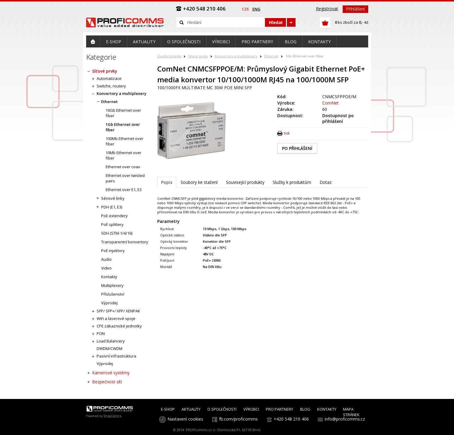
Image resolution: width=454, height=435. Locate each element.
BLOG (305, 409)
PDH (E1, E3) (111, 207)
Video (106, 268)
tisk (287, 133)
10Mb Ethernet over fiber (123, 155)
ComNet (330, 103)
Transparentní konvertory (124, 242)
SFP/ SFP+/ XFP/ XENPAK (118, 311)
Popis (166, 182)
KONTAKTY (326, 409)
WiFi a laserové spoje (116, 318)
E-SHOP (168, 409)
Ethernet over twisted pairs (125, 178)
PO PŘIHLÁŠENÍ (297, 148)
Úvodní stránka (169, 56)
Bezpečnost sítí (107, 382)
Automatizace (109, 78)
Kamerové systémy (111, 373)
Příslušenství (112, 294)
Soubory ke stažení (199, 182)
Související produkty (245, 182)
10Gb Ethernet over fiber (123, 113)
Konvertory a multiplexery (236, 56)
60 (324, 109)
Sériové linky (113, 198)
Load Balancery (111, 341)
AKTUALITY (191, 409)
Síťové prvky (198, 56)
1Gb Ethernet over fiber (304, 56)
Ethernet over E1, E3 (124, 189)
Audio (106, 259)
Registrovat (327, 8)
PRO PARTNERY (279, 409)
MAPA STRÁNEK (351, 411)
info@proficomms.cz (345, 419)
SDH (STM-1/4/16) (116, 233)
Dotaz (326, 182)
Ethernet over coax (123, 166)
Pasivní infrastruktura (116, 356)
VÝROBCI (251, 409)
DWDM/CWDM (109, 348)
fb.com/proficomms (238, 419)
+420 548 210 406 (291, 419)
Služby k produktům (292, 182)
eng (256, 9)
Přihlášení (355, 9)
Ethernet (271, 56)
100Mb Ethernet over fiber (124, 141)
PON (101, 333)
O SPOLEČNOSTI (221, 409)
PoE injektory (113, 250)
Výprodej (109, 303)
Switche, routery (111, 86)
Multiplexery (112, 285)
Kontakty (109, 276)
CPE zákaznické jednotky (119, 326)
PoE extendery (114, 215)
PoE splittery (112, 224)
